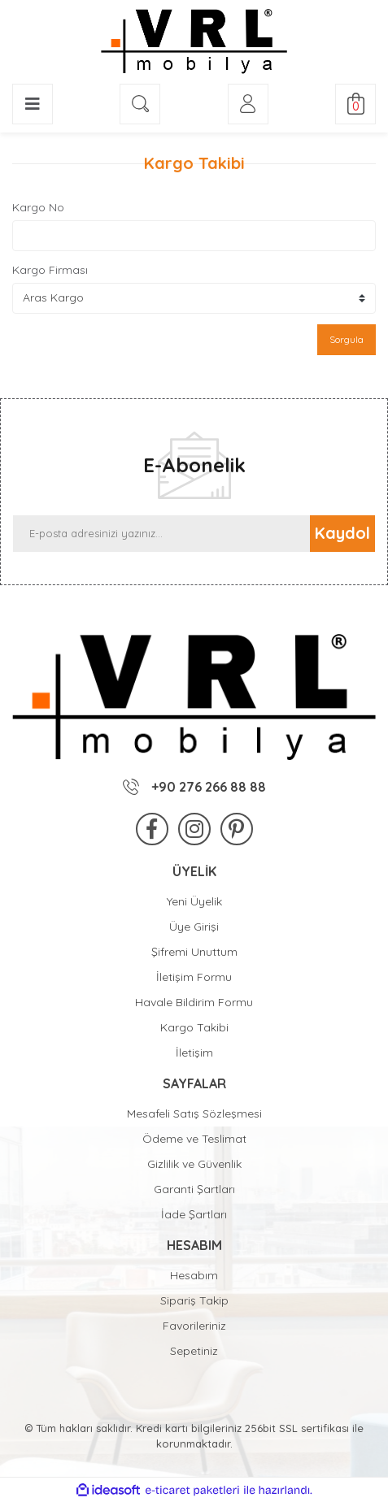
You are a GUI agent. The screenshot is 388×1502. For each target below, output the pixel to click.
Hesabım (194, 1275)
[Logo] (194, 41)
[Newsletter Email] (161, 533)
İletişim (194, 1052)
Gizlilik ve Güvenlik (194, 1164)
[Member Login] (248, 104)
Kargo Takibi (194, 1027)
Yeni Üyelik (194, 901)
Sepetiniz (194, 1351)
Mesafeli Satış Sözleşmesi (194, 1113)
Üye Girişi (194, 926)
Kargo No (38, 207)
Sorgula (346, 339)
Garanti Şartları (194, 1189)
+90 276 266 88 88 (194, 787)
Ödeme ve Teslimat (194, 1138)
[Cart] (355, 104)
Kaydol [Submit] (342, 533)
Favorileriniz (194, 1325)
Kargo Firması (50, 270)
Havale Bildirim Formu (194, 1002)
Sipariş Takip (194, 1300)
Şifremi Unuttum (194, 951)
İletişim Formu (194, 977)
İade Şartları (194, 1214)
